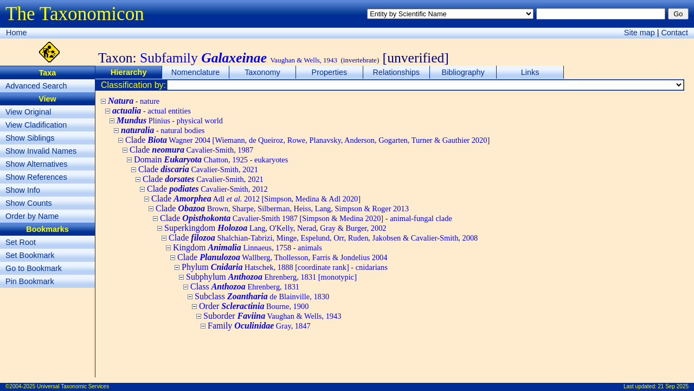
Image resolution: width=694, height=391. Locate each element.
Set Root (20, 242)
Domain (211, 159)
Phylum (285, 267)
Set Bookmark (29, 255)
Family (259, 325)
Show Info (22, 190)
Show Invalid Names (40, 151)
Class (244, 286)
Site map (639, 32)
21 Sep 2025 (673, 386)
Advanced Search (36, 85)
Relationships (396, 72)
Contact (674, 32)
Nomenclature (195, 72)
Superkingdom (275, 227)
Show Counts (28, 203)
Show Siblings (29, 138)
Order (254, 306)
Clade (307, 139)
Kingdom (247, 247)
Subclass (262, 296)
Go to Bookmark (33, 268)
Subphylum (271, 276)
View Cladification (36, 125)
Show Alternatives (36, 164)
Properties (330, 72)
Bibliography (463, 72)
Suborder (272, 315)
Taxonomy (262, 72)
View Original (28, 112)
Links (530, 72)
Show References (36, 177)
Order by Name (32, 216)
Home (16, 32)
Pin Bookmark (29, 281)
